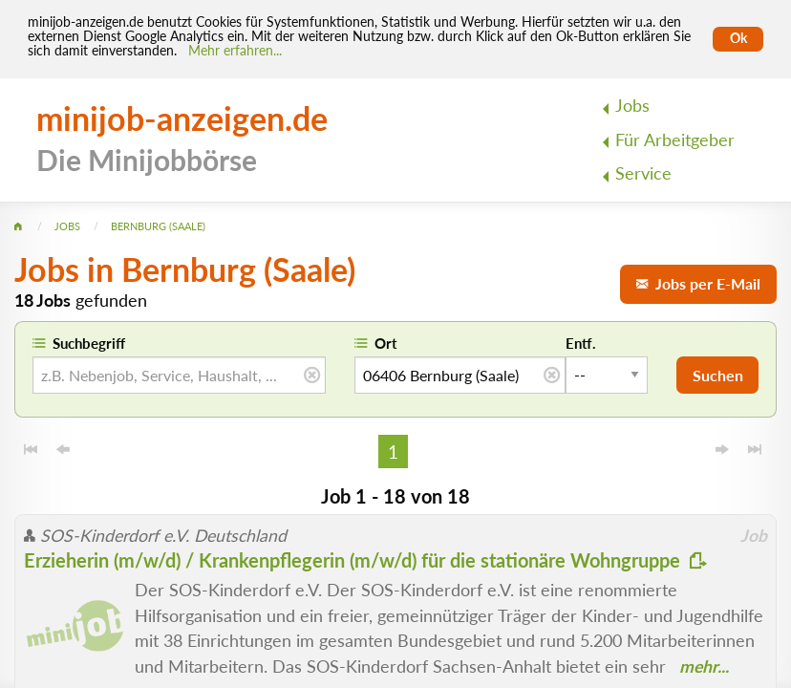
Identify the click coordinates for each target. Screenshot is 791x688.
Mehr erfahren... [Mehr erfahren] (235, 50)
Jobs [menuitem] (632, 106)
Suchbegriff (89, 343)
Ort (385, 343)
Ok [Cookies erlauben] (738, 38)
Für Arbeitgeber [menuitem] (675, 140)
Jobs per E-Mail (698, 283)
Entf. (581, 343)
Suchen (718, 375)
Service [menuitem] (643, 173)
